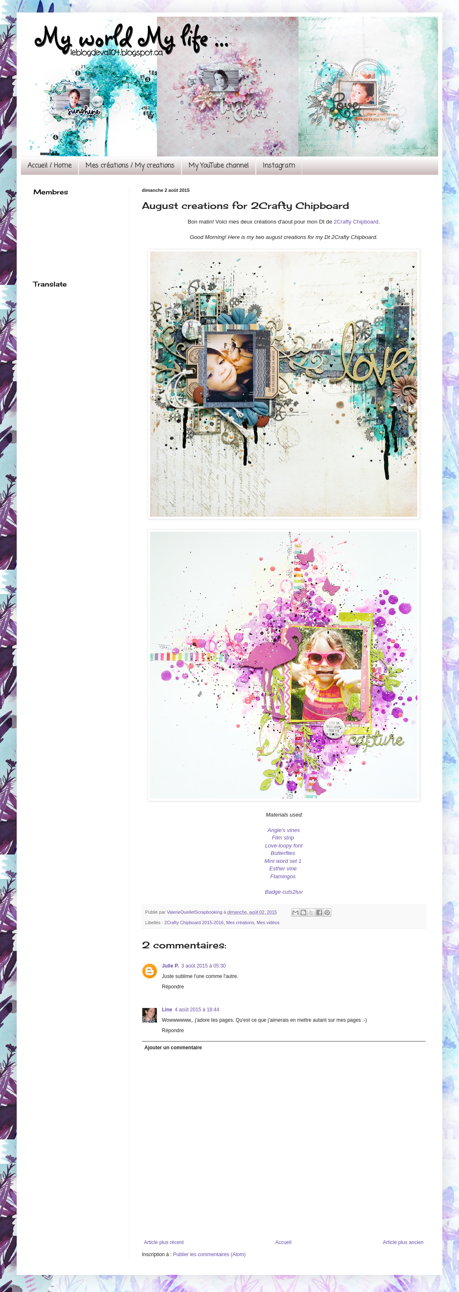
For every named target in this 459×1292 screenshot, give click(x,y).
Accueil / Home (49, 166)
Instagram (279, 166)
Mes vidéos (268, 922)
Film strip (283, 838)
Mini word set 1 (284, 861)
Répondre (173, 987)
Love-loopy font (284, 845)
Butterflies (284, 853)
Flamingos (284, 876)
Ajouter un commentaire (173, 1048)
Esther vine (283, 868)
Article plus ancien (403, 1242)
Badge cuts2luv (284, 892)
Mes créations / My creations (130, 166)
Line (167, 1010)
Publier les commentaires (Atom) (209, 1254)
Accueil (283, 1242)
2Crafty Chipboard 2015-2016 (194, 922)
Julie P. (170, 966)
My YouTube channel (219, 166)
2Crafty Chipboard (356, 222)
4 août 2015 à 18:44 (197, 1010)
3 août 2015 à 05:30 (203, 966)
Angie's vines (283, 830)
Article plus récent (164, 1242)
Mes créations (240, 922)
